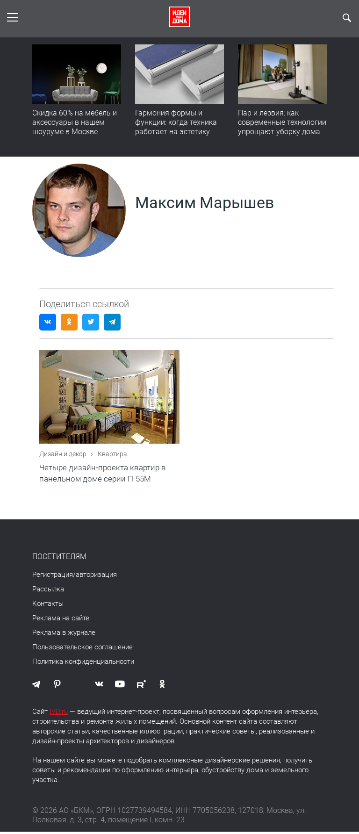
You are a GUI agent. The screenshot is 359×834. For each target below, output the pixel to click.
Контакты (48, 606)
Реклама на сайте (60, 620)
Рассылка (48, 591)
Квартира (112, 456)
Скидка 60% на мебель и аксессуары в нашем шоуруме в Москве (74, 122)
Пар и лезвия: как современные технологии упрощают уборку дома (282, 122)
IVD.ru (59, 714)
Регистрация (52, 577)
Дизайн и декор (63, 456)
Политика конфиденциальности (83, 664)
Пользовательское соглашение (82, 649)
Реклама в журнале (63, 635)
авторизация (96, 577)
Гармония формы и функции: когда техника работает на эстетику (176, 122)
